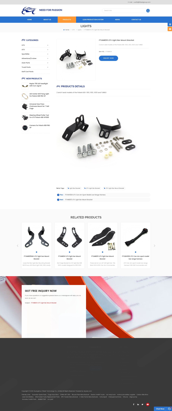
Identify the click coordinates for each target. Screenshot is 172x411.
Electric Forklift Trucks (98, 395)
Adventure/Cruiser (29, 58)
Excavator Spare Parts (39, 395)
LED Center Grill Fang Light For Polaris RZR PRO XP (39, 95)
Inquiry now (108, 58)
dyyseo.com (88, 391)
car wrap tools (111, 395)
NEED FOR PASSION (50, 10)
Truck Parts (26, 67)
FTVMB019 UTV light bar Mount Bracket (43, 303)
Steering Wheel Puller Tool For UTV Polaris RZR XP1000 (39, 116)
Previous (17, 245)
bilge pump (133, 397)
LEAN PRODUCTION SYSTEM (93, 19)
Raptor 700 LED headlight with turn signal (38, 85)
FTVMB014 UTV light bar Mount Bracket (69, 257)
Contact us (136, 19)
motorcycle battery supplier (126, 395)
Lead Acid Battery (28, 397)
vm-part (50, 399)
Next (154, 245)
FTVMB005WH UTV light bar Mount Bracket (36, 257)
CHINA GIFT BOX (65, 395)
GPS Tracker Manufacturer (69, 397)
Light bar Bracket (74, 188)
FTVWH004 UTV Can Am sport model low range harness (85, 195)
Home (29, 19)
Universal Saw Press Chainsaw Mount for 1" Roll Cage (39, 106)
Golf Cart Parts (27, 71)
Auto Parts (26, 63)
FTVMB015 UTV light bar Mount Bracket (79, 200)
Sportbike (25, 54)
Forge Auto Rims (53, 395)
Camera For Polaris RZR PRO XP (39, 126)
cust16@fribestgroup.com (142, 2)
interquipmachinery (115, 397)
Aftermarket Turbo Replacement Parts (47, 397)
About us (47, 19)
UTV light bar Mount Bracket (114, 188)
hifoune (125, 397)
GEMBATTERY (42, 399)
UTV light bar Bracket (92, 188)
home (66, 30)
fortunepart (103, 397)
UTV (23, 45)
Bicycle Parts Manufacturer (80, 395)
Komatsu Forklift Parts (29, 399)
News (117, 19)
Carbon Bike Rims (142, 395)
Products (67, 19)
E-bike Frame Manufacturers (89, 397)
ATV (23, 49)
